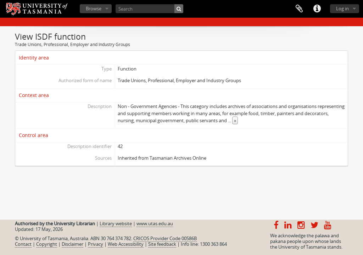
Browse (93, 8)
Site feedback (162, 244)
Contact (23, 244)
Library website (116, 223)
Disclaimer (72, 244)
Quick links (317, 9)
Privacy (95, 244)
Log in (342, 8)
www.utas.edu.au (154, 223)
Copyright (46, 244)
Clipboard (299, 9)
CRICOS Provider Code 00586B (165, 238)
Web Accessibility (126, 244)
